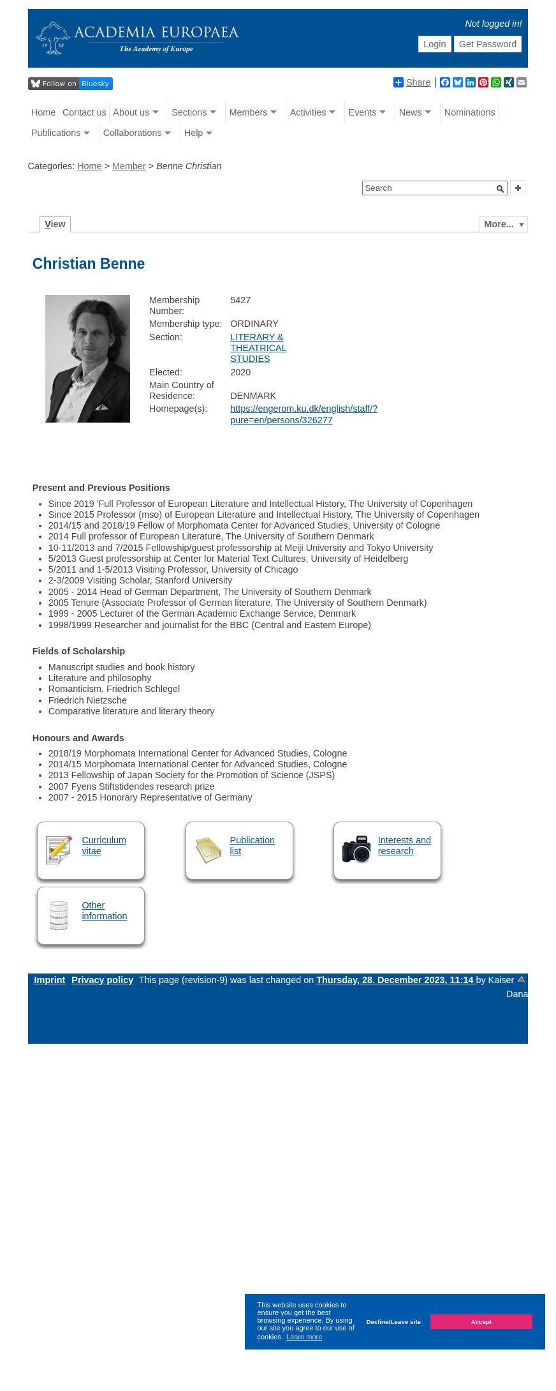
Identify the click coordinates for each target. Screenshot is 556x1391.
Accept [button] (481, 1321)
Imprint (50, 980)
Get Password (487, 44)
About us (131, 112)
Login (434, 44)
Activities (308, 112)
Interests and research (404, 845)
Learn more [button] (304, 1337)
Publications (56, 133)
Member (129, 166)
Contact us (84, 112)
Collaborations (132, 133)
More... (498, 224)
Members (249, 112)
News (410, 112)
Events (363, 112)
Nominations (469, 112)
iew (55, 224)
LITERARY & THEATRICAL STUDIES (258, 348)
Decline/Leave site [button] (393, 1321)
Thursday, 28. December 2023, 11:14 (396, 980)
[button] (500, 189)
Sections (189, 112)
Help (193, 133)
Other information (104, 910)
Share (411, 82)
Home (43, 112)
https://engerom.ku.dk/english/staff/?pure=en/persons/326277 (303, 414)
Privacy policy (102, 980)
